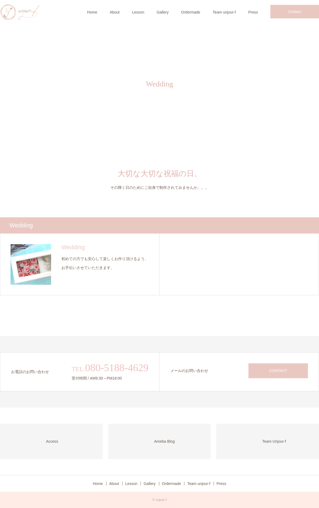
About (115, 12)
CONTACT (278, 370)
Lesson (138, 12)
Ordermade (190, 12)
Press (253, 12)
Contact (294, 11)
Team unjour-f (224, 12)
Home (92, 12)
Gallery (162, 12)
